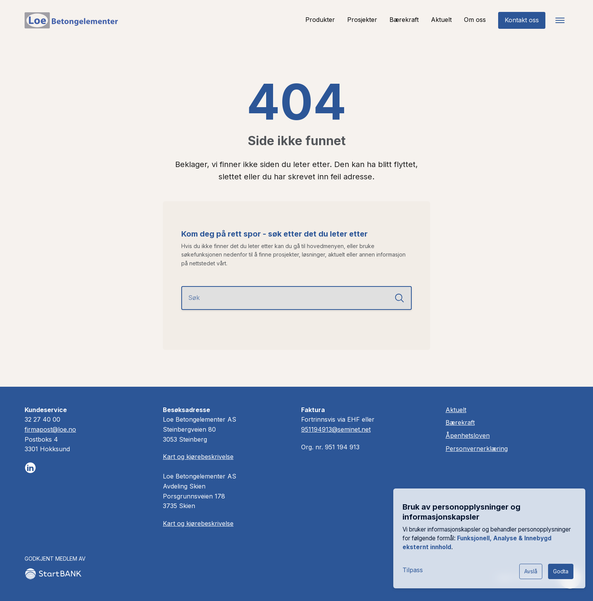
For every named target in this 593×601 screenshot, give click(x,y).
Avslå (530, 571)
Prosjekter (362, 19)
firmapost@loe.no (50, 429)
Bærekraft (404, 19)
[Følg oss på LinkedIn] (30, 468)
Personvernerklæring (477, 448)
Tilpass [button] (413, 570)
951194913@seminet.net (336, 429)
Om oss (475, 19)
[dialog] (489, 538)
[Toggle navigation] (560, 20)
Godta (560, 571)
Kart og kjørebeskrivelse (198, 456)
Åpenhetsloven (468, 435)
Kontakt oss (522, 20)
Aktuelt (441, 19)
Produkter (320, 19)
